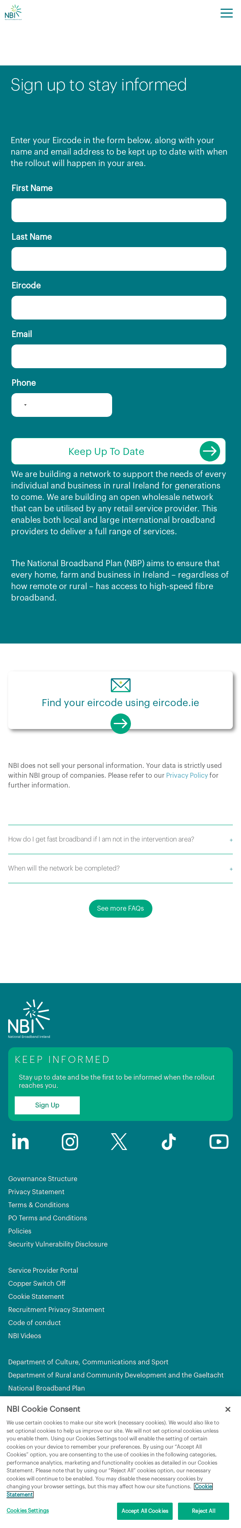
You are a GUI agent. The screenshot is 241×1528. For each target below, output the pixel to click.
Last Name (31, 237)
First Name (31, 189)
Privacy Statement (36, 1192)
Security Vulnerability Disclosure (58, 1244)
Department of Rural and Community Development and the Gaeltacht (116, 1375)
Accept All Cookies (145, 1511)
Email (21, 335)
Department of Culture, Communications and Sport (88, 1362)
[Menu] (226, 12)
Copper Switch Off (36, 1283)
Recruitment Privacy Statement (56, 1310)
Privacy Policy (187, 775)
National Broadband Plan (46, 1388)
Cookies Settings (28, 1510)
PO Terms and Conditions (47, 1218)
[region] (120, 1462)
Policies (20, 1231)
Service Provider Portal (43, 1270)
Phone (23, 383)
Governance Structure (42, 1179)
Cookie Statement (36, 1297)
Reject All (203, 1511)
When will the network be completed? (64, 868)
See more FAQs (120, 908)
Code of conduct (34, 1323)
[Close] (228, 1409)
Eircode (26, 286)
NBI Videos (24, 1336)
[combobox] (20, 405)
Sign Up (47, 1105)
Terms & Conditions (38, 1205)
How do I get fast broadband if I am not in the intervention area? (101, 839)
